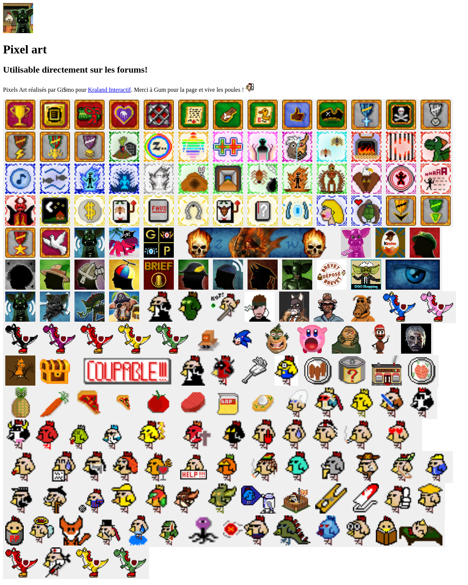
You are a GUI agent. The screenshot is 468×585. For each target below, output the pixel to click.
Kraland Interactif (109, 90)
